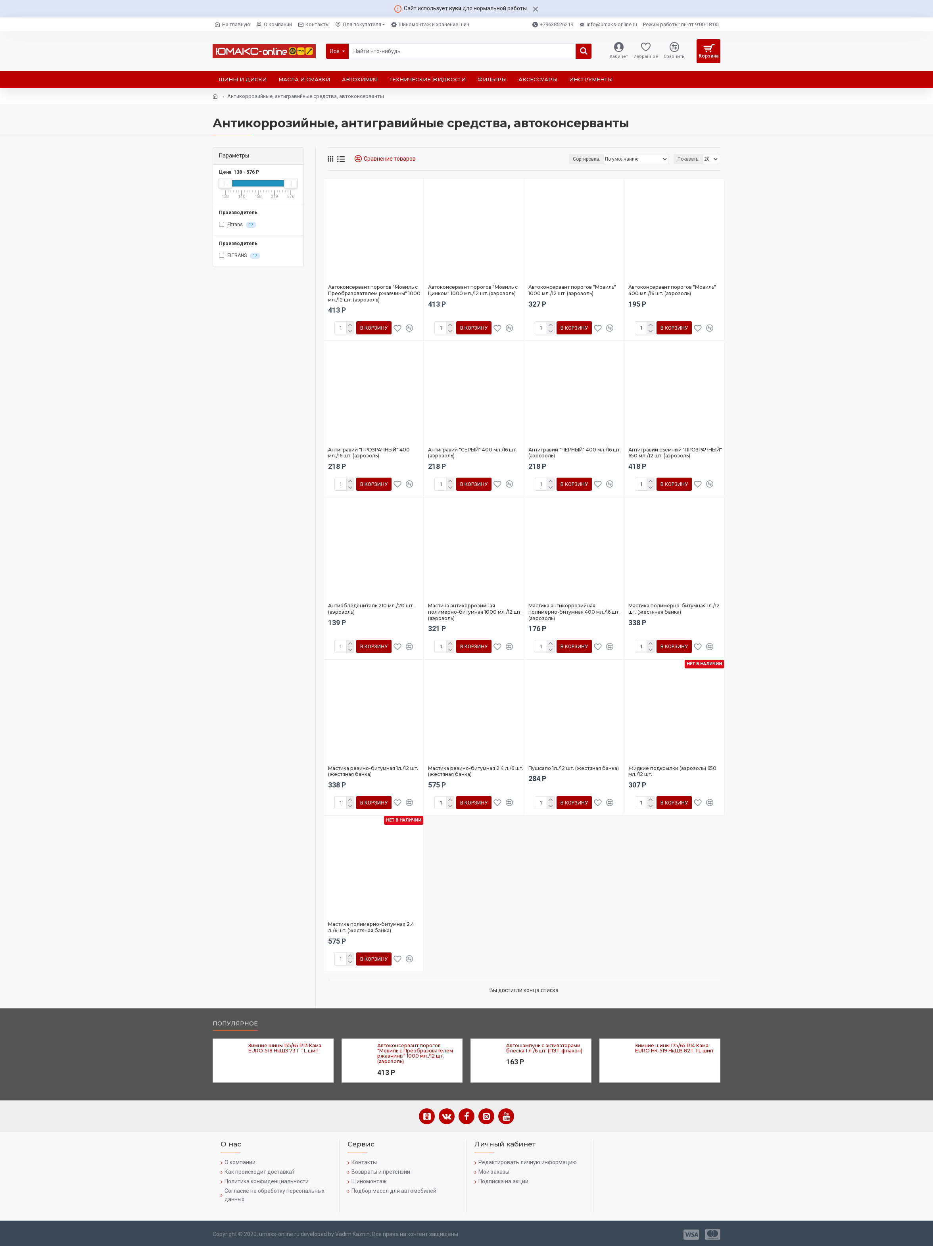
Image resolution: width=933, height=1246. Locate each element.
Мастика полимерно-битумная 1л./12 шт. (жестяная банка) (674, 609)
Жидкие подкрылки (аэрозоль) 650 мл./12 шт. (672, 771)
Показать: (688, 159)
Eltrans (237, 225)
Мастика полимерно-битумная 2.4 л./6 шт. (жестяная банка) (371, 927)
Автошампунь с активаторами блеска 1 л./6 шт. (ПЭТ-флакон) (544, 1048)
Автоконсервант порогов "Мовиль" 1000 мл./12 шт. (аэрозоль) (572, 290)
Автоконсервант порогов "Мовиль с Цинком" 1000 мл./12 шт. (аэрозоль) (473, 290)
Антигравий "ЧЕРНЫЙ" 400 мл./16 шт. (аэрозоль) (574, 453)
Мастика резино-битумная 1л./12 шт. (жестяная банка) (373, 771)
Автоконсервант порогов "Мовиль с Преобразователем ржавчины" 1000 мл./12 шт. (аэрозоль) (374, 293)
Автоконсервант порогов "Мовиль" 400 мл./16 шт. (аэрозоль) (672, 290)
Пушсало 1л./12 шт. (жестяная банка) (573, 768)
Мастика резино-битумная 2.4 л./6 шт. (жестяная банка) (475, 771)
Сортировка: (586, 159)
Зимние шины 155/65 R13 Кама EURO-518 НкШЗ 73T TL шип (284, 1048)
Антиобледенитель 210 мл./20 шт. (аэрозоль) (371, 609)
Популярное (235, 1023)
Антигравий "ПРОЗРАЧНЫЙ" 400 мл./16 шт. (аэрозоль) (369, 453)
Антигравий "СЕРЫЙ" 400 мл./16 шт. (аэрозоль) (472, 453)
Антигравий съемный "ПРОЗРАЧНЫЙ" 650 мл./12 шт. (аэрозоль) (675, 453)
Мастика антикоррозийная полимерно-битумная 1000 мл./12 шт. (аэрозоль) (475, 612)
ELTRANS (239, 256)
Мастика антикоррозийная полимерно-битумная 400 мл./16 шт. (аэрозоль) (574, 612)
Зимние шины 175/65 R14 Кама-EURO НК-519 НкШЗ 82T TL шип (674, 1048)
